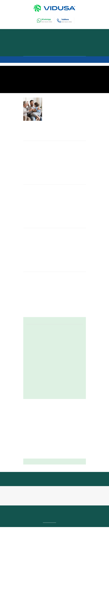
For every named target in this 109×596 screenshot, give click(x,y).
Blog (49, 579)
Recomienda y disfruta (39, 47)
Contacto (60, 575)
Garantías (71, 575)
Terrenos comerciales (76, 579)
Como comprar (34, 52)
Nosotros (31, 42)
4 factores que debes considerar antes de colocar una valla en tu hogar (67, 325)
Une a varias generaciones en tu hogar (66, 104)
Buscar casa (33, 37)
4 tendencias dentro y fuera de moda (66, 215)
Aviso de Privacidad (52, 588)
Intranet (28, 582)
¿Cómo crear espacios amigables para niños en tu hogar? (63, 159)
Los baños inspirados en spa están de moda (64, 269)
